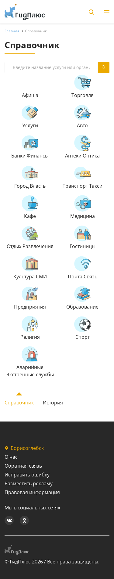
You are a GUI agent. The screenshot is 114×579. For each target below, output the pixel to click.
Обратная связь (23, 465)
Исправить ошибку (27, 474)
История (53, 402)
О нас (11, 457)
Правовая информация (32, 492)
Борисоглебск (24, 448)
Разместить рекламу (29, 483)
